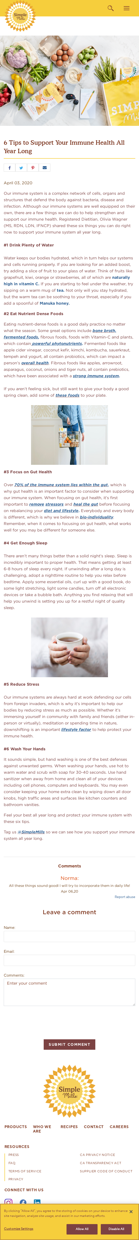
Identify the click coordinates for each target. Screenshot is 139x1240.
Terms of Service (24, 1172)
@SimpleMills (31, 832)
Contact (94, 1127)
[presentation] (41, 1022)
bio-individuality (96, 517)
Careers (119, 1127)
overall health (35, 363)
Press (13, 1155)
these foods (67, 395)
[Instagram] (8, 1203)
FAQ (12, 1163)
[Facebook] (23, 1203)
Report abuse (125, 897)
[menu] (127, 8)
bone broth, (104, 330)
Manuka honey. (55, 303)
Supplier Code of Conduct (106, 1172)
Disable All (116, 1229)
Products (15, 1127)
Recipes (69, 1127)
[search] (111, 8)
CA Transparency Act (100, 1163)
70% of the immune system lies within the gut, (61, 484)
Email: (9, 951)
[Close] (131, 1211)
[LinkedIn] (38, 1203)
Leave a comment (69, 912)
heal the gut (85, 504)
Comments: (14, 975)
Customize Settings (18, 1229)
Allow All (82, 1229)
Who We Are (42, 1129)
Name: (9, 927)
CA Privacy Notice (97, 1155)
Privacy (15, 1180)
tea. (61, 290)
